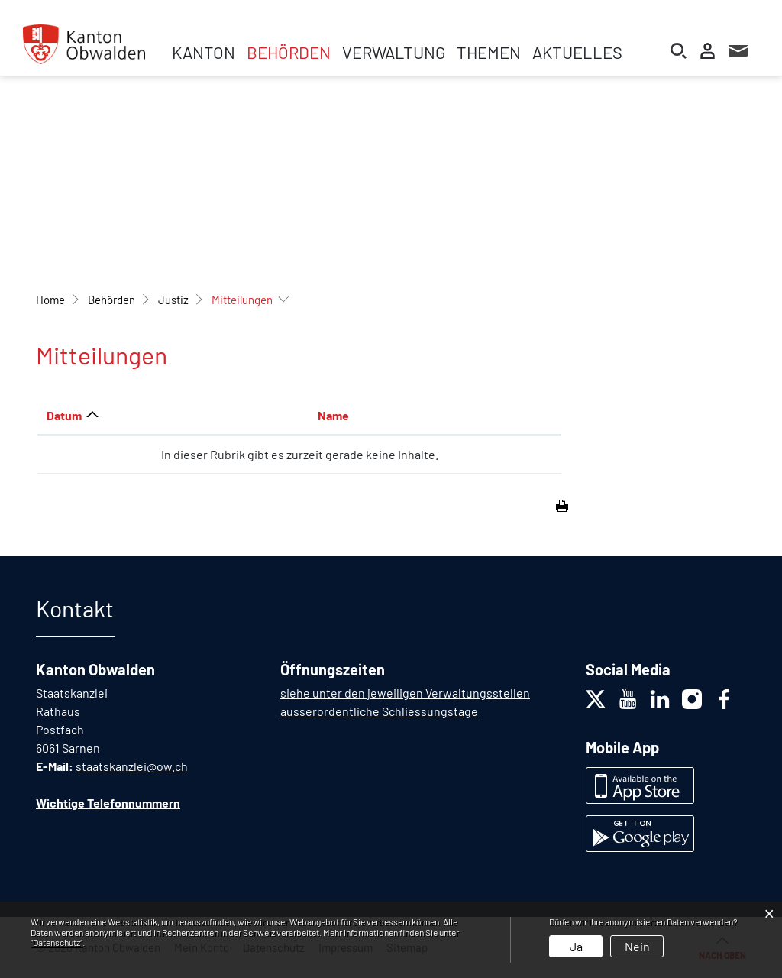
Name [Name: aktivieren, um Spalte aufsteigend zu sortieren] (333, 415)
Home (50, 299)
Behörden (289, 52)
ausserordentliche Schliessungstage (379, 711)
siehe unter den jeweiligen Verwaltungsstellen (405, 692)
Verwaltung (393, 52)
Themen (489, 52)
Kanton (203, 52)
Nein (637, 946)
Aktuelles (577, 52)
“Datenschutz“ (56, 942)
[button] (111, 299)
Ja (576, 946)
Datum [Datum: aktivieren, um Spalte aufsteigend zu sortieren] (64, 415)
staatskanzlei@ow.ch (132, 766)
